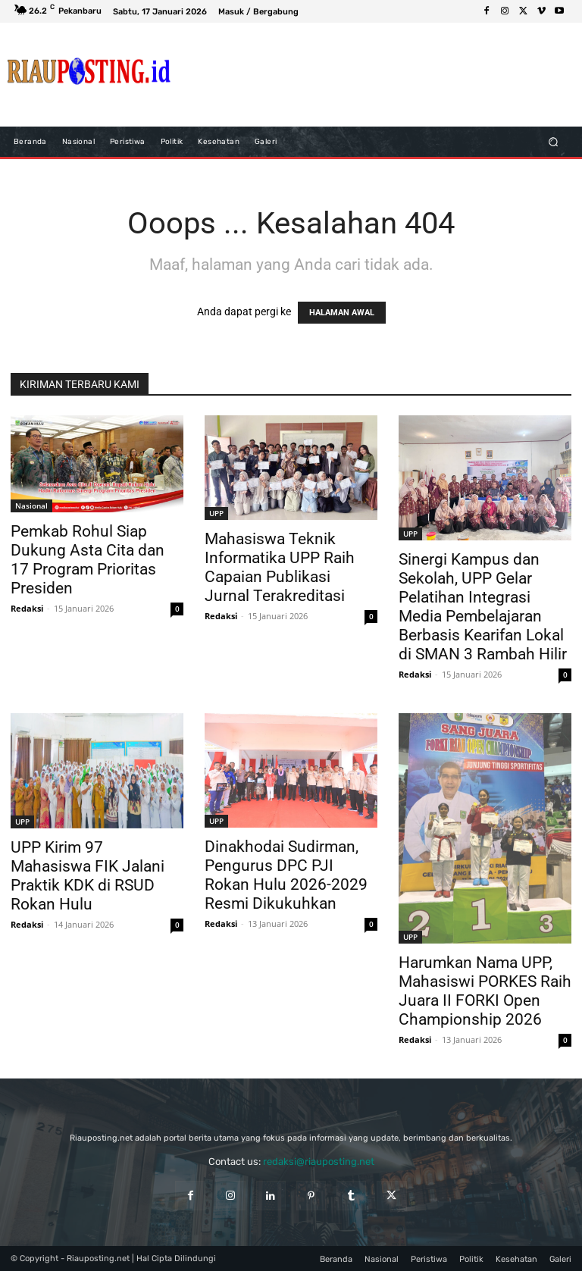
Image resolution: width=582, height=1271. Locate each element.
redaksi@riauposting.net (318, 1161)
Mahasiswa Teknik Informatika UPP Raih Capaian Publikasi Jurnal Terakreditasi (280, 567)
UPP (216, 513)
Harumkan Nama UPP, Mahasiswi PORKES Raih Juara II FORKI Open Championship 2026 (485, 990)
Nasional (31, 505)
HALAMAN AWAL (341, 313)
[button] (553, 141)
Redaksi (27, 608)
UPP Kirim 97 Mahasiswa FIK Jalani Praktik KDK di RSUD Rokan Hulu (87, 875)
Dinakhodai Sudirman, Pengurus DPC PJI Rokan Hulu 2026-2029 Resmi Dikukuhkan (286, 875)
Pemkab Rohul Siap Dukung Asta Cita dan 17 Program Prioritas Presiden (87, 559)
